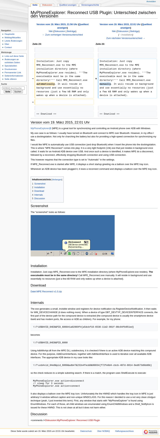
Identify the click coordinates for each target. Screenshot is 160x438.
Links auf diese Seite (14, 56)
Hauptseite (10, 34)
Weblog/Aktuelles (12, 37)
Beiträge (71, 31)
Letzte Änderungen (13, 41)
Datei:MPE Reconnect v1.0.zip (46, 291)
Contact (8, 47)
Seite (34, 5)
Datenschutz (86, 431)
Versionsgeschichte (90, 5)
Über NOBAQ (103, 431)
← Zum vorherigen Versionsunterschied (62, 35)
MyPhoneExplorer (40, 128)
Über (7, 44)
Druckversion (11, 69)
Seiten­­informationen (14, 76)
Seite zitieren (11, 79)
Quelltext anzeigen (68, 5)
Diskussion (59, 31)
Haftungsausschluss (124, 431)
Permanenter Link (13, 72)
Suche (4, 84)
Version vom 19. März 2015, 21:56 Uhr (56, 24)
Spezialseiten (11, 66)
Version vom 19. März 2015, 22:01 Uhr (120, 24)
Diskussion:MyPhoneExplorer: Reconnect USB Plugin (72, 420)
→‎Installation (125, 35)
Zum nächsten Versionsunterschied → (125, 38)
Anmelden (151, 1)
